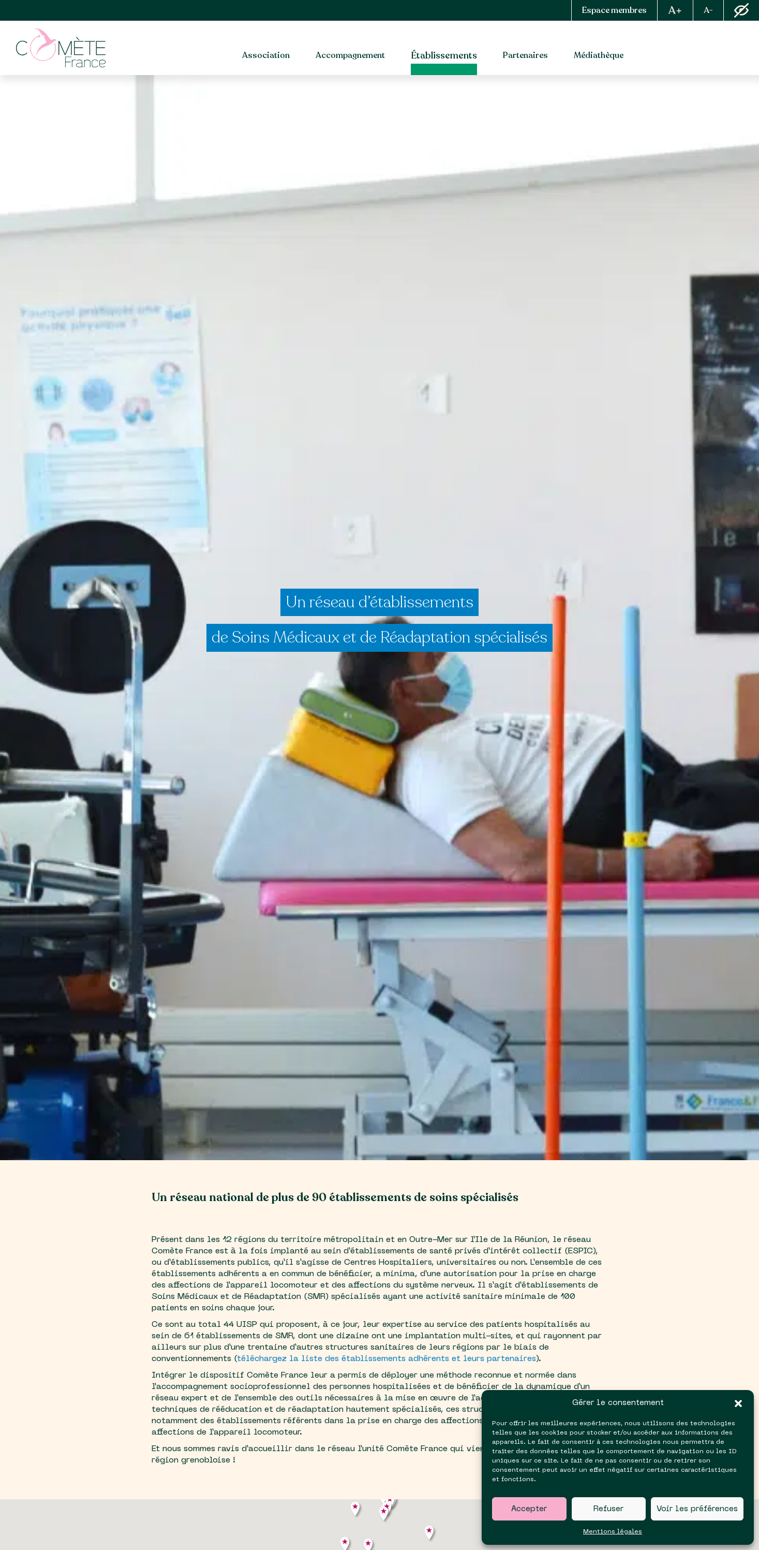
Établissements (444, 55)
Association (266, 55)
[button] (738, 1403)
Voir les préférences (697, 1509)
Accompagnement (350, 55)
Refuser (608, 1509)
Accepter (529, 1509)
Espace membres (614, 10)
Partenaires (525, 55)
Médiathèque (598, 55)
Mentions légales (612, 1532)
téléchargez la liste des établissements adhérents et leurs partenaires (386, 1359)
